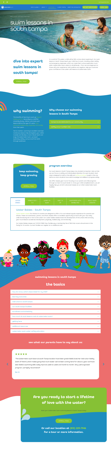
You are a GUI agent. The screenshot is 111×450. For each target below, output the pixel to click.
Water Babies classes (23, 213)
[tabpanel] (55, 218)
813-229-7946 (106, 2)
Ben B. (17, 372)
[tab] (18, 201)
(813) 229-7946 (78, 428)
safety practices (81, 175)
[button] (75, 122)
